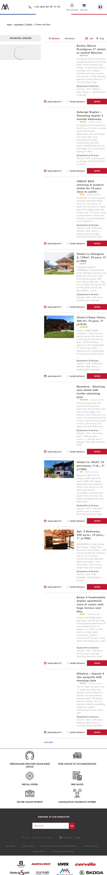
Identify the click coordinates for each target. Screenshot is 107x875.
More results (48, 742)
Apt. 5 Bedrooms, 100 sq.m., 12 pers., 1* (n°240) (91, 535)
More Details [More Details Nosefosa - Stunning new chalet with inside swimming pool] (77, 452)
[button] (84, 7)
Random (56, 38)
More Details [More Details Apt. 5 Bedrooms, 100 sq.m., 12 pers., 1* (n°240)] (77, 587)
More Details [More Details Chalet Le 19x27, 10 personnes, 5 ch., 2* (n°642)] (77, 521)
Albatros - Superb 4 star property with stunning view (90, 677)
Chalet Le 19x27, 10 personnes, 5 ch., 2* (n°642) (91, 465)
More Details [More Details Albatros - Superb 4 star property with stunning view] (77, 732)
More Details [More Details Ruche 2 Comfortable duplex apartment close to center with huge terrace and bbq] (77, 663)
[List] (89, 38)
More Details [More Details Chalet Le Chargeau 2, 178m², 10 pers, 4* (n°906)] (77, 307)
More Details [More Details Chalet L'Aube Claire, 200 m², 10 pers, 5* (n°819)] (77, 376)
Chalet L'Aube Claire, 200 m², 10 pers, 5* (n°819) (91, 321)
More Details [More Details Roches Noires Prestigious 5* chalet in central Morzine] (77, 102)
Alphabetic (70, 38)
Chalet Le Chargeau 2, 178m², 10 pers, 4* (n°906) (91, 257)
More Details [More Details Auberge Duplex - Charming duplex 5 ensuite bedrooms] (77, 171)
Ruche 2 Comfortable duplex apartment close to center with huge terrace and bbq (91, 604)
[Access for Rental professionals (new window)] (59, 831)
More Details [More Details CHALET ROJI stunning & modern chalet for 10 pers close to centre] (77, 243)
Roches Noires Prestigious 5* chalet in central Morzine (91, 49)
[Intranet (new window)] (11, 831)
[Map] (100, 38)
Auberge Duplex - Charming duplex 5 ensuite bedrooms (90, 115)
